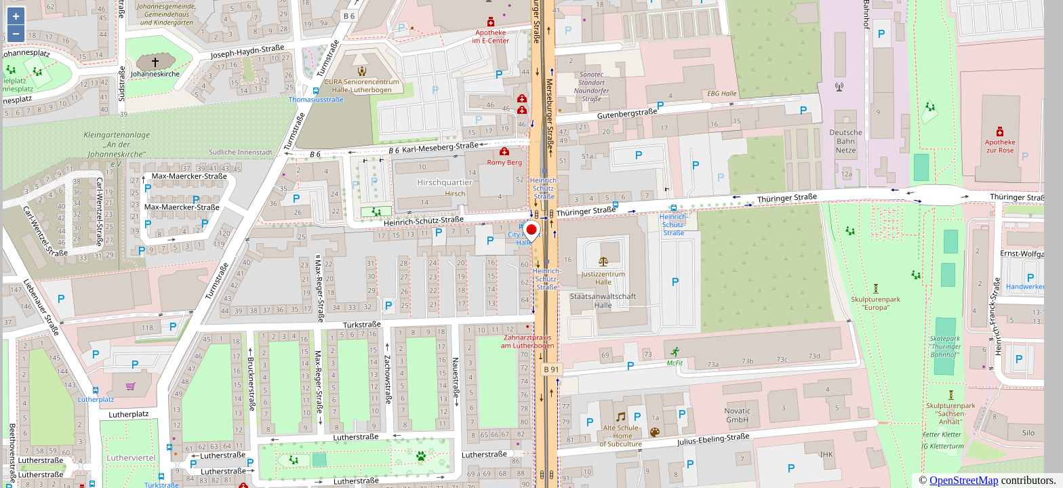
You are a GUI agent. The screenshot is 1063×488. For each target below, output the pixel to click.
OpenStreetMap (963, 480)
